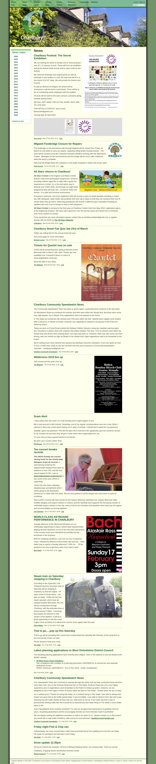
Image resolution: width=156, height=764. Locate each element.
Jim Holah (37, 645)
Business (72, 2)
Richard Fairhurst (40, 754)
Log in (136, 2)
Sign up (142, 2)
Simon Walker (38, 625)
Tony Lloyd (37, 138)
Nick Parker (38, 550)
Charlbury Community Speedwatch (46, 352)
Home (13, 2)
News (24, 2)
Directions (72, 5)
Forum (59, 2)
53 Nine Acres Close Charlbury (49, 661)
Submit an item (18, 121)
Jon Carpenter (39, 511)
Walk (24, 5)
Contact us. (119, 761)
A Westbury (38, 223)
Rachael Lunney (39, 240)
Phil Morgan (38, 444)
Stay (47, 5)
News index (18, 52)
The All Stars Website (63, 220)
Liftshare (94, 2)
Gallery (59, 5)
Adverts (48, 2)
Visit (13, 5)
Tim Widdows (38, 265)
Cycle (36, 5)
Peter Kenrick (38, 166)
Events (36, 2)
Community (84, 2)
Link (60, 138)
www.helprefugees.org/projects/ (48, 476)
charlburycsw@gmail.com (102, 718)
